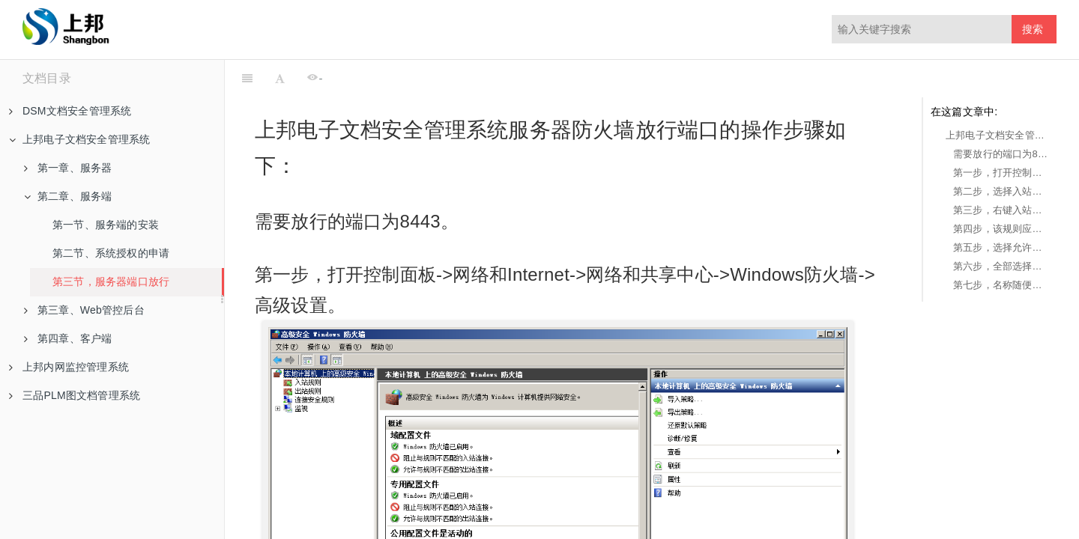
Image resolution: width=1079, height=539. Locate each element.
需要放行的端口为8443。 (1001, 153)
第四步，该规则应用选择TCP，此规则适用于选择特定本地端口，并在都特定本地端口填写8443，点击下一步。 (1001, 228)
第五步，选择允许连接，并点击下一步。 (1001, 247)
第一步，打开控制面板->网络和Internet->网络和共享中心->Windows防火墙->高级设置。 (1001, 172)
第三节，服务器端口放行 (110, 281)
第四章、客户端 (68, 338)
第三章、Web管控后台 (84, 310)
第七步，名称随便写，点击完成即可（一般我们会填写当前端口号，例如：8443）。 (1001, 284)
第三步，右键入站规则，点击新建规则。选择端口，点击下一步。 (1001, 210)
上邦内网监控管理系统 (69, 367)
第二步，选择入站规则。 (1001, 191)
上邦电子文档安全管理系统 (79, 139)
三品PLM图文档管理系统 (74, 395)
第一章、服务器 (68, 168)
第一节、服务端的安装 (105, 225)
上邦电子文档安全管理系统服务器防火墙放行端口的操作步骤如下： (997, 135)
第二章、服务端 (68, 196)
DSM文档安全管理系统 (70, 111)
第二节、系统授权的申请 (110, 253)
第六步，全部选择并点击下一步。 (1001, 266)
